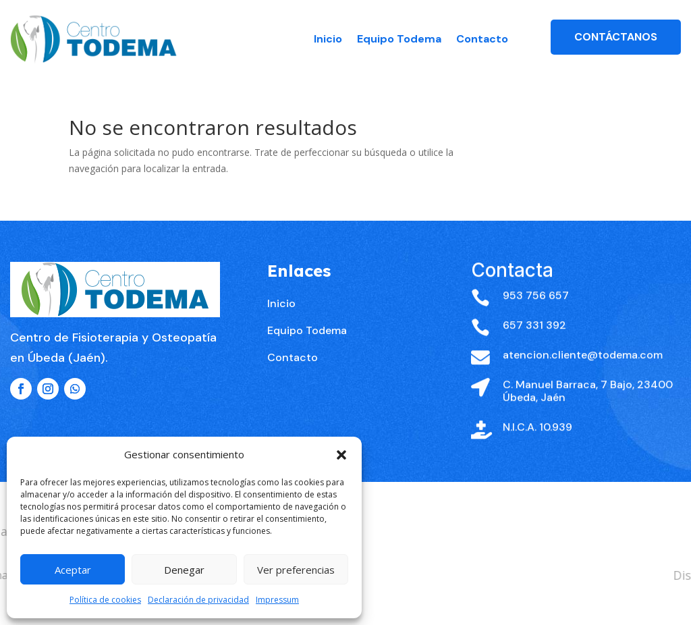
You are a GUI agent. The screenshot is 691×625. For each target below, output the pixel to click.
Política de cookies (105, 599)
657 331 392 (534, 350)
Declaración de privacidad (198, 599)
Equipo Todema (399, 39)
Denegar (184, 569)
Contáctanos (615, 37)
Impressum (277, 599)
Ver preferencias (296, 569)
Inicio (328, 39)
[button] (341, 455)
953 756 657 (536, 320)
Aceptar (73, 569)
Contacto (482, 39)
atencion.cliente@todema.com (583, 380)
